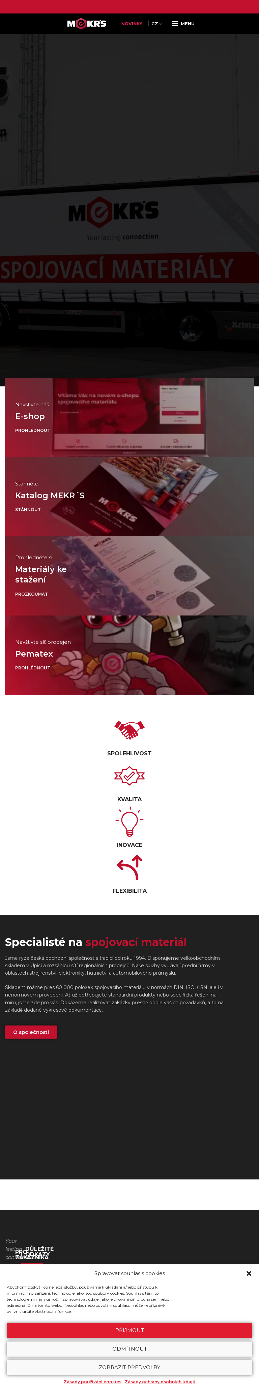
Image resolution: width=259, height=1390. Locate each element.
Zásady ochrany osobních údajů (160, 1381)
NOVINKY (131, 23)
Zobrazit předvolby (129, 1367)
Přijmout (129, 1330)
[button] (249, 1273)
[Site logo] (88, 23)
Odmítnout (129, 1349)
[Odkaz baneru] (129, 417)
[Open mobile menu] (183, 23)
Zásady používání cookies (92, 1381)
